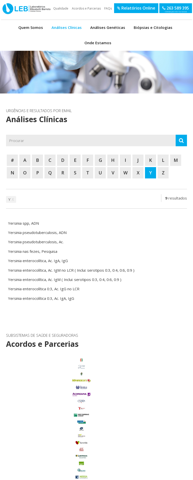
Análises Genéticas (107, 27)
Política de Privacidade (49, 474)
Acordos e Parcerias (86, 8)
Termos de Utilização (21, 474)
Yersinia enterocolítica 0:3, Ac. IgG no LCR (43, 288)
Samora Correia (33, 453)
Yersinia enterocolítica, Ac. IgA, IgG (38, 260)
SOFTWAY (178, 474)
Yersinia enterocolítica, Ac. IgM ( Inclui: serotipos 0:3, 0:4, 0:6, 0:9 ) (64, 279)
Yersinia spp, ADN (23, 223)
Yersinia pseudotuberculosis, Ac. (36, 241)
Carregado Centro (33, 411)
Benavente (32, 405)
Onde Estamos (97, 42)
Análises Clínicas (67, 27)
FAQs (108, 8)
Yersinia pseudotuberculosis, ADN (37, 232)
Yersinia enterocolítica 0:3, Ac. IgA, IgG (41, 298)
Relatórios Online (136, 8)
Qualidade (60, 8)
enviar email (90, 393)
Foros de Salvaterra (33, 418)
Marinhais (33, 432)
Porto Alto (33, 439)
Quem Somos (30, 27)
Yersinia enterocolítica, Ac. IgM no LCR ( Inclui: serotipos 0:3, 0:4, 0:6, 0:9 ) (71, 270)
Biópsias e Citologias (153, 27)
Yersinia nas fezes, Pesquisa (32, 251)
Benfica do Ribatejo (33, 460)
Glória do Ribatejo (33, 425)
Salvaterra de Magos (33, 446)
